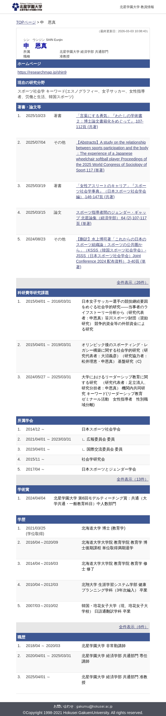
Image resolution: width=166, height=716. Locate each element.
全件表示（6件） (133, 627)
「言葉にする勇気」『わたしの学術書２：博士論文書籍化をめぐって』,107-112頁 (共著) (109, 121)
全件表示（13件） (132, 479)
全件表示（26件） (132, 282)
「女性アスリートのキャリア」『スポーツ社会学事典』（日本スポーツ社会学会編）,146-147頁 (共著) (111, 191)
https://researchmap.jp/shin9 (42, 72)
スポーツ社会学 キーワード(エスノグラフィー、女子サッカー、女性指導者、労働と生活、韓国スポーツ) (81, 94)
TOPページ (26, 22)
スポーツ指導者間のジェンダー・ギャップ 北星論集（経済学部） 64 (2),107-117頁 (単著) (111, 218)
